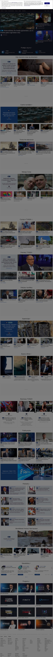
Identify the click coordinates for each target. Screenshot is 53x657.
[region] (26, 4)
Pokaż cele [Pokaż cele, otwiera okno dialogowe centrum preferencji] (47, 5)
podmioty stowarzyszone (14, 2)
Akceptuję (47, 3)
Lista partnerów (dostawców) (27, 5)
